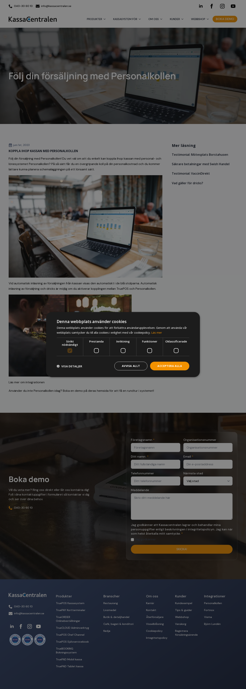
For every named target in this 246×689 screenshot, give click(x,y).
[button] (69, 366)
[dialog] (123, 344)
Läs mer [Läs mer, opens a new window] (156, 332)
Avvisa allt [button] (131, 366)
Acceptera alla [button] (169, 366)
